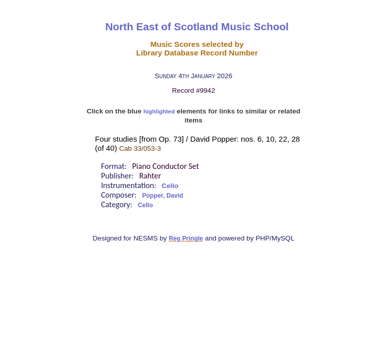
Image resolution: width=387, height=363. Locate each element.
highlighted (159, 111)
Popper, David (162, 195)
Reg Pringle (186, 238)
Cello (170, 186)
